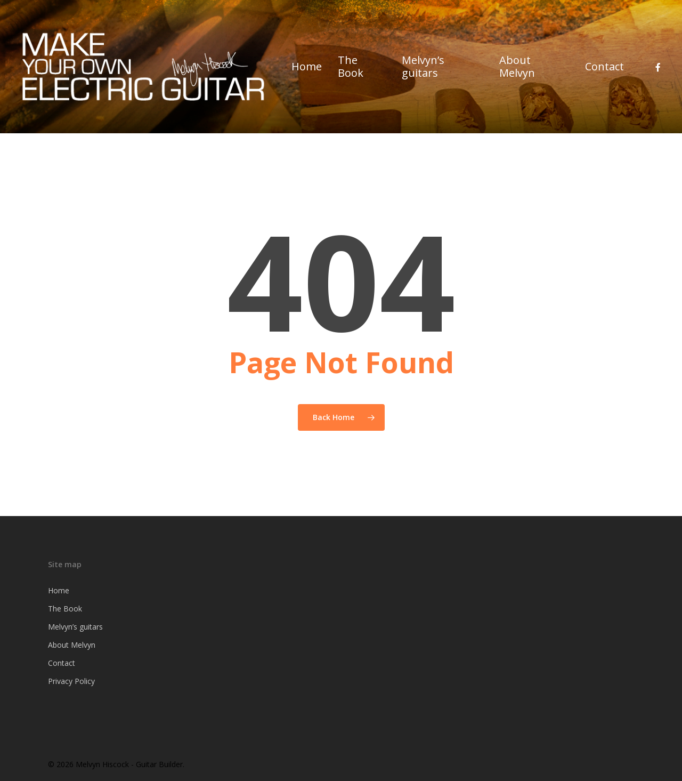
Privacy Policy (71, 681)
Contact (61, 663)
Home (58, 590)
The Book (65, 608)
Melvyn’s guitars (75, 627)
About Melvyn (71, 645)
